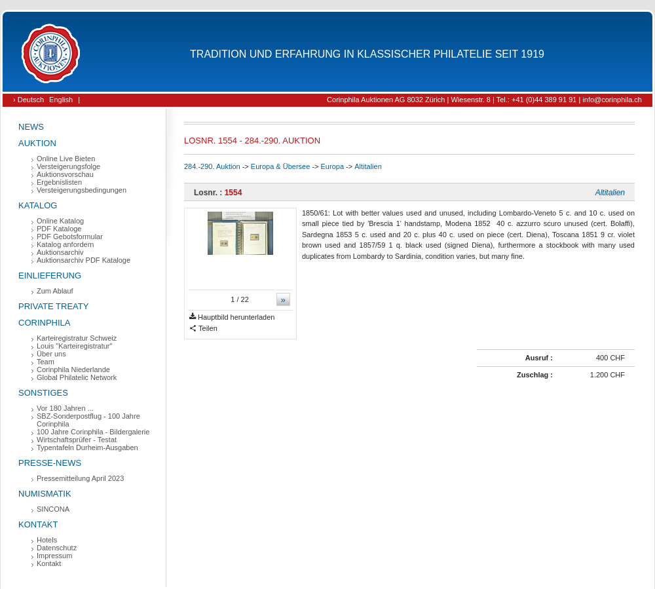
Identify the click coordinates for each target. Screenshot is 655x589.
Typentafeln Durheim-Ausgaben (87, 447)
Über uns (51, 354)
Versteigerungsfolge (68, 166)
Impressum (54, 556)
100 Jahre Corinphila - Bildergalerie (93, 432)
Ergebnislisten (59, 182)
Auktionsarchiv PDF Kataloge (83, 260)
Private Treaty (53, 306)
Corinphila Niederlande (73, 369)
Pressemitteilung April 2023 (80, 478)
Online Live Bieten (66, 158)
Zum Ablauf (55, 291)
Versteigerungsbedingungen (81, 190)
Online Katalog (60, 221)
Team (45, 362)
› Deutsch (28, 100)
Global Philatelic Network (77, 377)
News (31, 127)
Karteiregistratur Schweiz (77, 338)
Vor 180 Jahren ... (65, 408)
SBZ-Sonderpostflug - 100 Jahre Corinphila (88, 420)
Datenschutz (57, 548)
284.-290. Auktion (212, 166)
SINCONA (53, 509)
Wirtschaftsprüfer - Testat (77, 440)
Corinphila (44, 323)
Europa (332, 166)
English (61, 100)
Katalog (37, 205)
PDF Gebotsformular (70, 236)
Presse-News (49, 463)
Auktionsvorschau (65, 174)
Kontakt (38, 524)
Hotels (47, 540)
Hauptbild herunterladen (231, 317)
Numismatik (44, 494)
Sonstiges (43, 393)
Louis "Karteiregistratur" (74, 346)
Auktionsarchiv (60, 252)
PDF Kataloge (59, 229)
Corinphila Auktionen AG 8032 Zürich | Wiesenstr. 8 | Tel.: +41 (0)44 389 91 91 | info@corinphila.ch (484, 100)
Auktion (37, 143)
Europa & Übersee (280, 166)
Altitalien (368, 166)
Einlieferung (49, 275)
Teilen (203, 328)
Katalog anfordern (65, 244)
